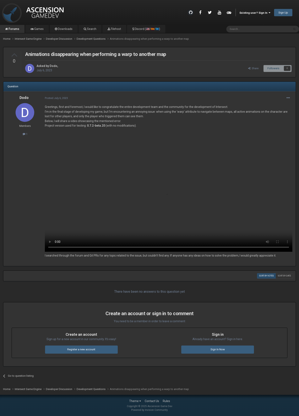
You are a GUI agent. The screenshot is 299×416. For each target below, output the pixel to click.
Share (253, 68)
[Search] (248, 29)
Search (91, 29)
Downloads (64, 29)
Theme (135, 401)
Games (39, 29)
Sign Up (283, 12)
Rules (166, 401)
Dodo (53, 66)
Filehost (115, 29)
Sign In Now (218, 349)
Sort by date (284, 276)
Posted (56, 98)
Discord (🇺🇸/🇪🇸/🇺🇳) (147, 29)
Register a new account (81, 349)
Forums (13, 29)
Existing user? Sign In (255, 12)
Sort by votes (266, 276)
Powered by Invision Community (149, 410)
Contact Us (152, 401)
